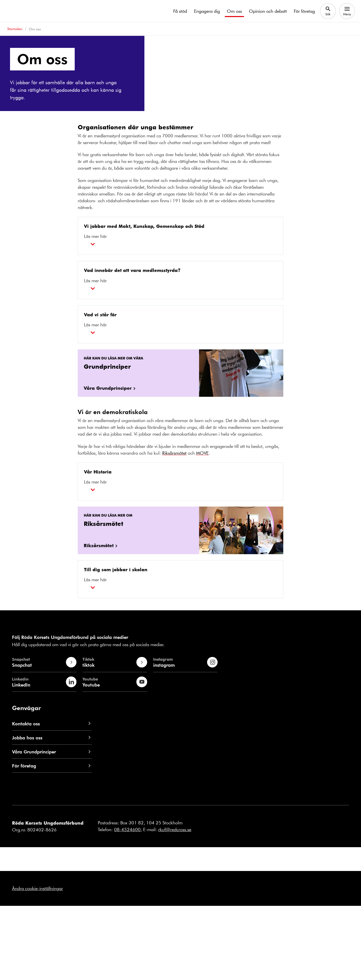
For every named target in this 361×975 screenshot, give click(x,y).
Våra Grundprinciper (108, 457)
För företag (304, 11)
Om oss (234, 11)
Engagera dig (207, 11)
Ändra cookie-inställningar (37, 957)
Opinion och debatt (268, 11)
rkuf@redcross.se (174, 899)
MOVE (202, 522)
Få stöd (180, 11)
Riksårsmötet (174, 522)
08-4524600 (127, 899)
